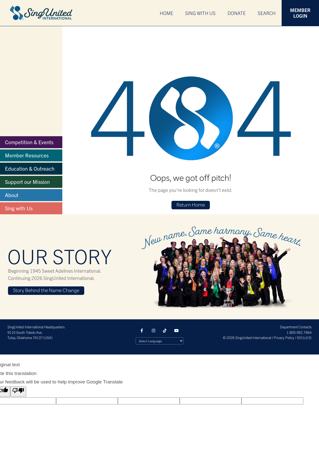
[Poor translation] (18, 391)
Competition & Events (29, 142)
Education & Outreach (30, 168)
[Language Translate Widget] (159, 341)
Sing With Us (200, 13)
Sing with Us (19, 208)
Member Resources (27, 155)
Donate (237, 13)
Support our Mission (27, 181)
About (11, 195)
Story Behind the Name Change (46, 291)
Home (166, 13)
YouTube (176, 330)
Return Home (190, 205)
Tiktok (165, 330)
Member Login (300, 13)
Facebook (143, 330)
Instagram (154, 330)
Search (267, 13)
